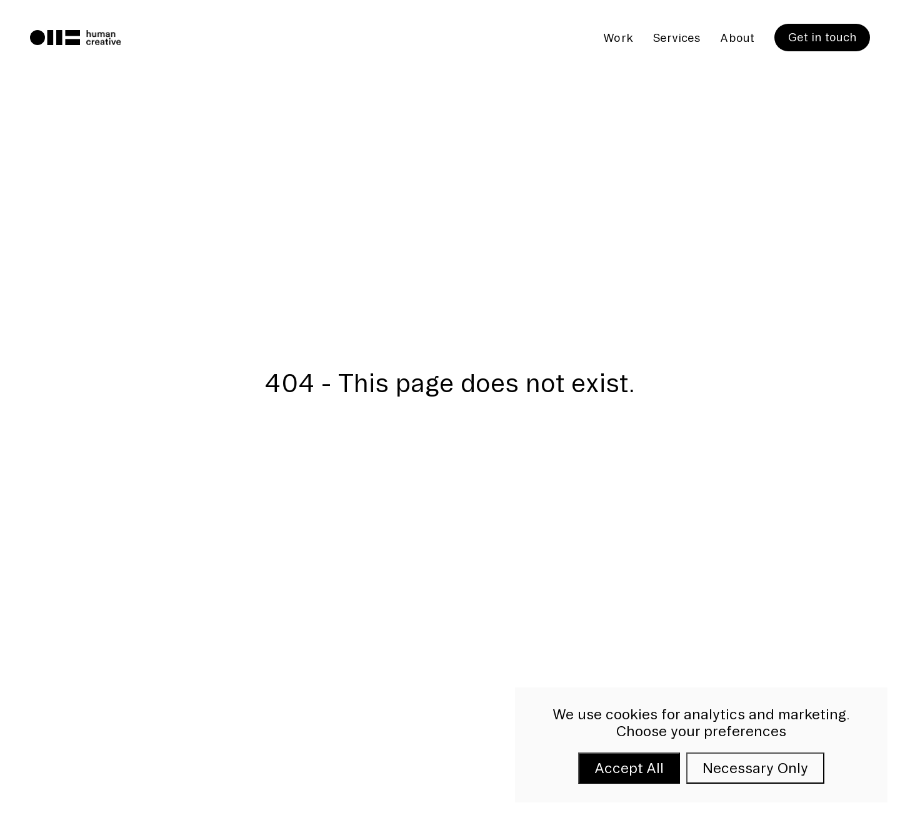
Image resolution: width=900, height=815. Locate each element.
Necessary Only (755, 768)
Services (677, 37)
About (737, 37)
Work (617, 37)
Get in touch (822, 37)
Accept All (629, 768)
